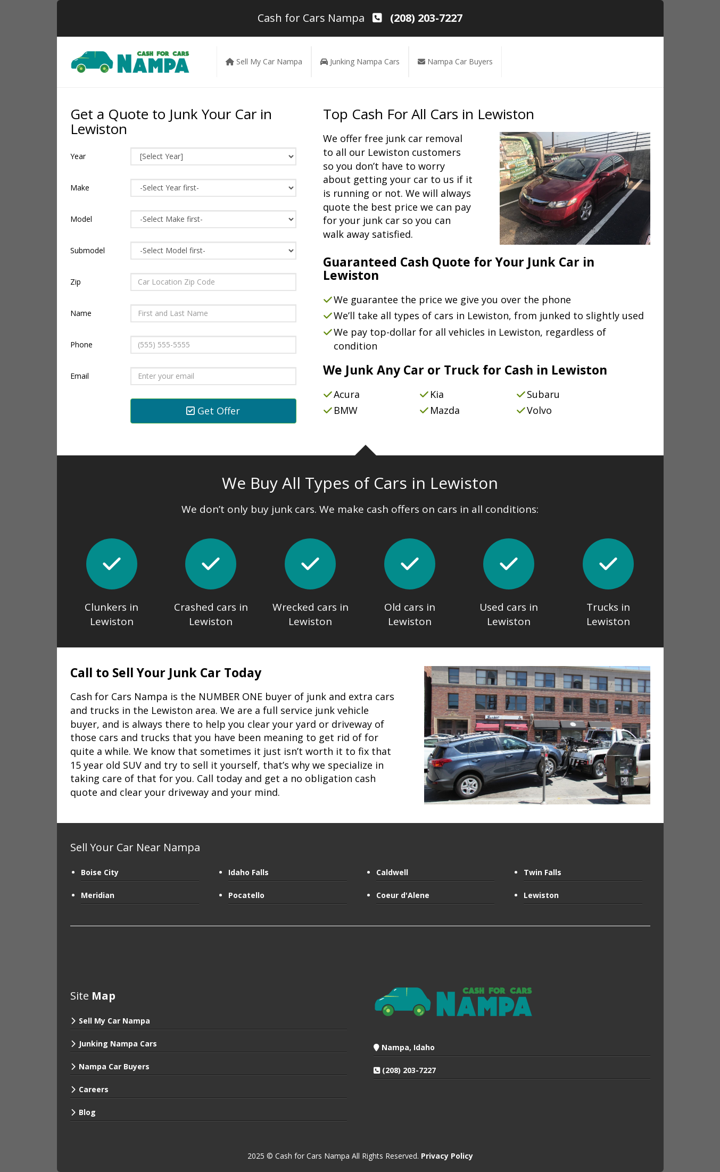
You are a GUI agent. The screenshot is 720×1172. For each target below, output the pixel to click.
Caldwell (392, 872)
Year (78, 156)
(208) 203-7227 (409, 1070)
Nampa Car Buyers (114, 1066)
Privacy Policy (447, 1156)
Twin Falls (542, 872)
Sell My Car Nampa (114, 1021)
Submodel (87, 250)
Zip (75, 282)
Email (79, 376)
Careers (94, 1089)
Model (81, 219)
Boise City (100, 872)
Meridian (97, 895)
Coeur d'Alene (402, 895)
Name (81, 313)
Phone (81, 344)
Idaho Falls (248, 872)
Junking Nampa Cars (118, 1043)
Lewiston (541, 895)
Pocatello (246, 895)
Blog (87, 1112)
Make (79, 187)
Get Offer (213, 410)
